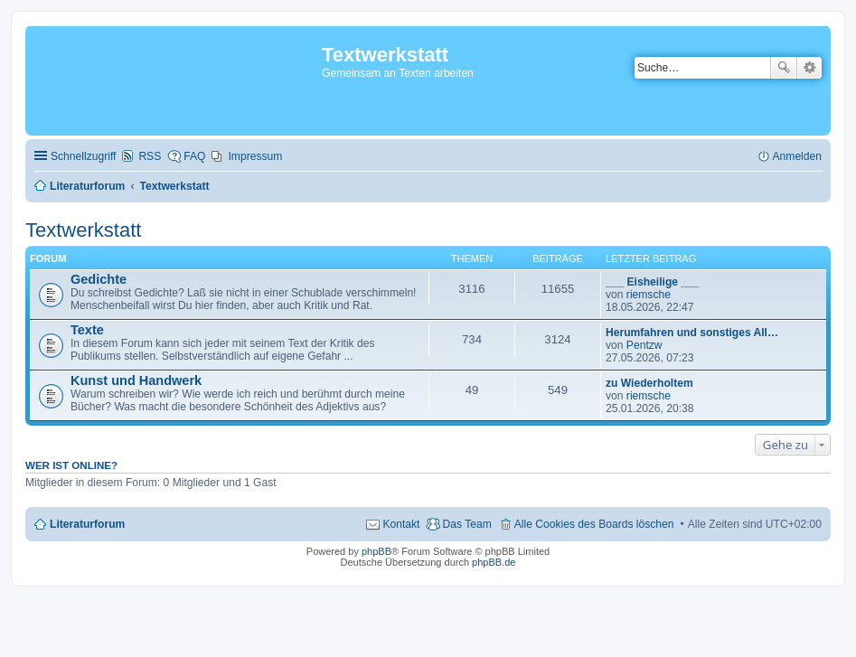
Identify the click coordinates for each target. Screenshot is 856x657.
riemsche (648, 294)
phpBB (376, 551)
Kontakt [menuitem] (400, 524)
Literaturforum (87, 524)
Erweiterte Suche (809, 68)
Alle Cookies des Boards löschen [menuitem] (594, 524)
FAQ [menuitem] (194, 156)
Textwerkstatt (83, 230)
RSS (149, 156)
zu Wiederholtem (649, 383)
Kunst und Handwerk (136, 380)
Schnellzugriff (83, 156)
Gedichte (99, 279)
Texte (87, 330)
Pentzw (644, 345)
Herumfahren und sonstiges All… (692, 332)
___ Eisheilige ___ (653, 282)
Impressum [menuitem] (255, 156)
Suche (783, 68)
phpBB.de (493, 562)
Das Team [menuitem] (466, 524)
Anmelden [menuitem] (797, 156)
